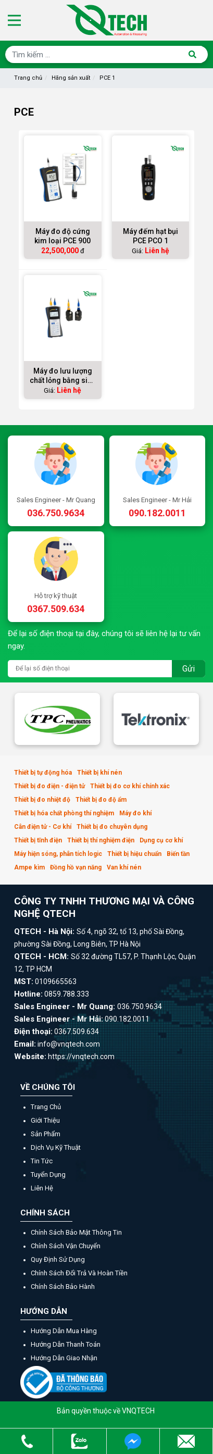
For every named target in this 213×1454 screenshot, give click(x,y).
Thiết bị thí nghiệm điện (100, 840)
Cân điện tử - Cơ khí (42, 826)
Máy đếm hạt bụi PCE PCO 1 (150, 236)
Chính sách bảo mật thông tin (76, 1232)
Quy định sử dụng (58, 1259)
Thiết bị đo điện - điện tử (49, 786)
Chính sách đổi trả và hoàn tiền (79, 1273)
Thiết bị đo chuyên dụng (112, 826)
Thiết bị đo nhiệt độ (42, 799)
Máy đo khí (135, 813)
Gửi (188, 669)
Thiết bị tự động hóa (43, 772)
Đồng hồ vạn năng (76, 867)
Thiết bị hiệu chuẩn (134, 854)
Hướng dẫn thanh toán (66, 1344)
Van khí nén (124, 867)
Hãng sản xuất (71, 77)
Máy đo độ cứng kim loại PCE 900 (62, 236)
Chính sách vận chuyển (66, 1246)
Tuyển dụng (48, 1174)
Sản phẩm (45, 1134)
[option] (57, 719)
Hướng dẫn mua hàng (64, 1331)
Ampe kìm (29, 867)
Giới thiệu (45, 1120)
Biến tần (178, 854)
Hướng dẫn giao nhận (64, 1358)
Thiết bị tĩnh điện (38, 840)
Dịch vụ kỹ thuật (56, 1147)
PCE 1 (107, 77)
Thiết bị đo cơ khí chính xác (130, 786)
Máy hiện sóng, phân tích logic (58, 854)
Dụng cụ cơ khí (161, 840)
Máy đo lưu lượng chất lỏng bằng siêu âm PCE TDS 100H (63, 376)
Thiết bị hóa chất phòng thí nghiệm (64, 813)
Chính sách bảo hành (63, 1286)
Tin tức (42, 1161)
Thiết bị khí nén (99, 772)
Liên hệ (42, 1188)
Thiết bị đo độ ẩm (101, 799)
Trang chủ (28, 77)
